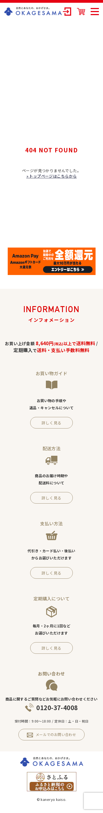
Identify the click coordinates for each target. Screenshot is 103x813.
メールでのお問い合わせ (51, 734)
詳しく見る (51, 422)
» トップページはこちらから (51, 176)
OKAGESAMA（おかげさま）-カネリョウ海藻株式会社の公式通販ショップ (33, 11)
